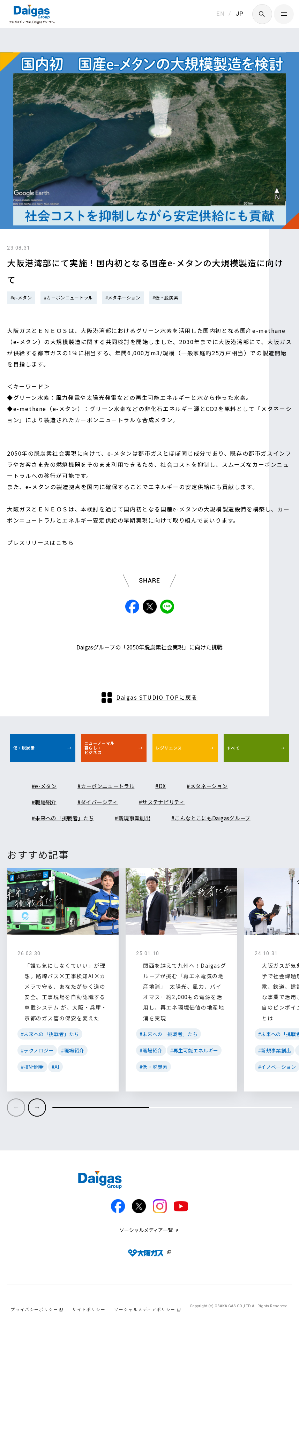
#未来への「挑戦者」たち (69, 868)
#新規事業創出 (148, 868)
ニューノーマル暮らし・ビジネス (109, 795)
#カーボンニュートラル (68, 297)
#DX (178, 836)
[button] (37, 1199)
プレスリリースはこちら (40, 542)
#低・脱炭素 (165, 297)
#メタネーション (123, 297)
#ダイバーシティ (106, 852)
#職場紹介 (46, 852)
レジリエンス (178, 795)
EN (220, 13)
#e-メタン (21, 297)
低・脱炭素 (32, 795)
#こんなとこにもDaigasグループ (79, 884)
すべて (240, 795)
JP (240, 13)
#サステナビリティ (179, 852)
